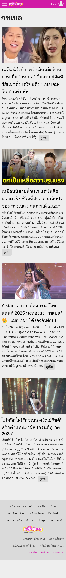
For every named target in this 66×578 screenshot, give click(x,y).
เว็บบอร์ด (28, 506)
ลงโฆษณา (58, 552)
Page (42, 520)
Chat (54, 506)
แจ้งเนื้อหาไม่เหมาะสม (52, 545)
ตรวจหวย (8, 520)
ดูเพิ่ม (43, 138)
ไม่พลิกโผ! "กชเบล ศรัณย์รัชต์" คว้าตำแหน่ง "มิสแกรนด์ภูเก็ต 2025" (32, 426)
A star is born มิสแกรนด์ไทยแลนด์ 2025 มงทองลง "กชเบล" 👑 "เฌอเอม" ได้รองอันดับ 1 (32, 313)
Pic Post (53, 513)
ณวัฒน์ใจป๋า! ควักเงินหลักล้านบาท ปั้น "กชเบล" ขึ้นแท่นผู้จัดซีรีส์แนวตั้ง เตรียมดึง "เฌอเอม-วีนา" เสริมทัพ (32, 80)
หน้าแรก (15, 506)
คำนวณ (30, 520)
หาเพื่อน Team (36, 513)
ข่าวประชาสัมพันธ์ (39, 552)
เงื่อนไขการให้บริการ (33, 539)
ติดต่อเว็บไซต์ (56, 539)
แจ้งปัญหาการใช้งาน (24, 545)
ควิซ (19, 520)
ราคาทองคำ (56, 520)
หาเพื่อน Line (16, 513)
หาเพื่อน (42, 506)
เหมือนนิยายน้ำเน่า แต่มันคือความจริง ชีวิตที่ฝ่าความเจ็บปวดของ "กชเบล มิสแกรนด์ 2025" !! (33, 199)
